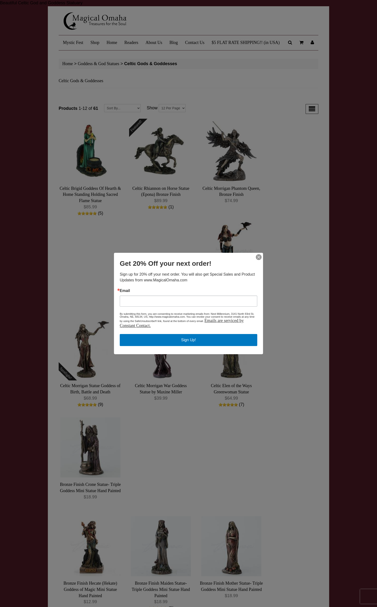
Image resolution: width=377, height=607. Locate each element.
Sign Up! (188, 340)
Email (125, 291)
